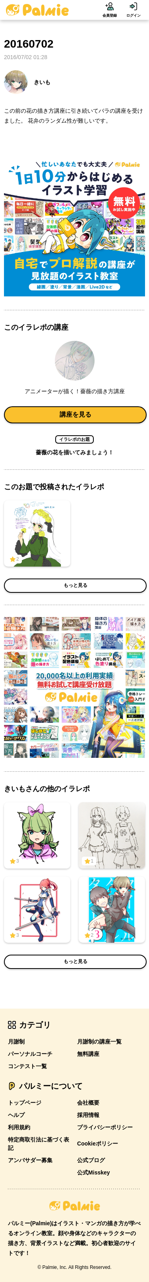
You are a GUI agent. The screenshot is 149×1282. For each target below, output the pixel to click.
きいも (27, 82)
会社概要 (88, 1102)
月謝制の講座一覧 (99, 1041)
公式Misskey (93, 1172)
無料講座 (88, 1054)
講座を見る (75, 414)
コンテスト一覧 (27, 1066)
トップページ (24, 1102)
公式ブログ (91, 1160)
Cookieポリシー (97, 1143)
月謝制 (16, 1041)
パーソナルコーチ (30, 1054)
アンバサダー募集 (30, 1160)
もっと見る (75, 585)
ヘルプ (16, 1115)
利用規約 (19, 1127)
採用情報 (88, 1115)
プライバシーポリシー (105, 1127)
